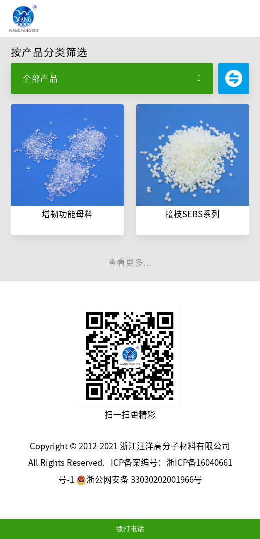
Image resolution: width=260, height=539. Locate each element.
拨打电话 (130, 529)
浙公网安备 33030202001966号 (139, 479)
